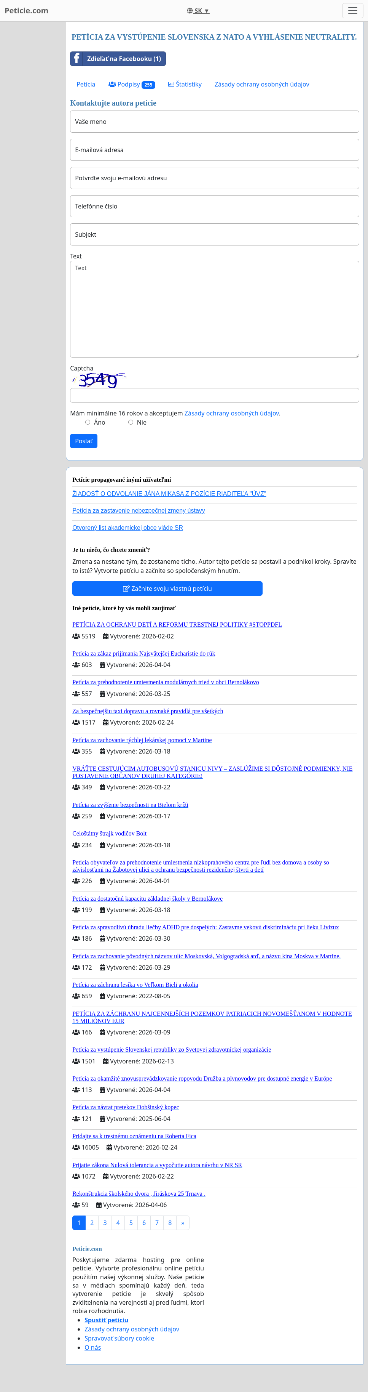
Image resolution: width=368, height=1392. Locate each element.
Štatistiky (185, 84)
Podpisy (132, 84)
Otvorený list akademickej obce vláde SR (127, 527)
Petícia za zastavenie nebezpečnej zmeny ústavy (138, 510)
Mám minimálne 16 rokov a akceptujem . (175, 413)
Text (76, 256)
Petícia (85, 84)
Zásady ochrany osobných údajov (262, 84)
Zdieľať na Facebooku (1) (115, 59)
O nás (92, 1347)
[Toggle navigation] (352, 10)
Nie (142, 422)
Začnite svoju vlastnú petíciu (167, 588)
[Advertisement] (31, 136)
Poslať (83, 441)
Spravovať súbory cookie (119, 1338)
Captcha (81, 368)
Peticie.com (26, 10)
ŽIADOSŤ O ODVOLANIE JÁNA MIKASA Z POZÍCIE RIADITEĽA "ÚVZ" (169, 494)
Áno (99, 422)
